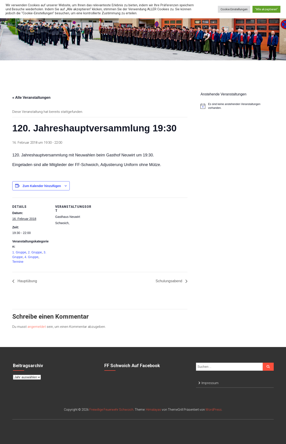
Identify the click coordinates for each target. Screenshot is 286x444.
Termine (17, 261)
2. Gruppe (35, 252)
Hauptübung (27, 281)
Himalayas (153, 409)
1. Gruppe (19, 252)
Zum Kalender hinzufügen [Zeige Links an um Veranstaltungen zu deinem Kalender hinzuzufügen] (42, 186)
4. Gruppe (31, 257)
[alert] (237, 106)
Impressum (210, 383)
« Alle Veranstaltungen (31, 97)
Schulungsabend (169, 281)
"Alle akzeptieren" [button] (266, 9)
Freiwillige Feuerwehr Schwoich (111, 409)
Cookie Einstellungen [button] (234, 9)
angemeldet (36, 327)
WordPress (214, 409)
